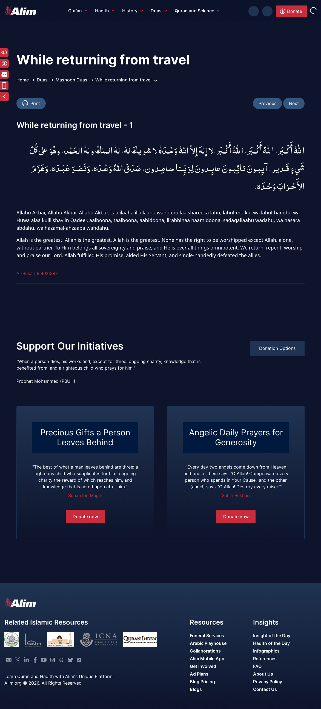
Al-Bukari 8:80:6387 (37, 273)
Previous (267, 103)
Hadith (104, 10)
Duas (159, 10)
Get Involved (203, 666)
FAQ (257, 666)
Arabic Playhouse (208, 643)
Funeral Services (207, 635)
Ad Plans (199, 674)
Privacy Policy (267, 681)
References (265, 658)
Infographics (266, 651)
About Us (263, 674)
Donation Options (277, 348)
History (132, 10)
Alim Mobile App (207, 658)
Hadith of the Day (271, 643)
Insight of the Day (271, 635)
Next (294, 103)
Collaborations (205, 651)
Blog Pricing (202, 681)
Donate (290, 11)
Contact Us (265, 689)
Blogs (196, 689)
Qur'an (77, 10)
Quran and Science (197, 10)
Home (22, 80)
